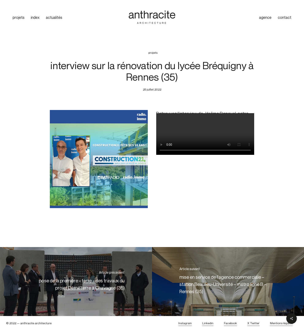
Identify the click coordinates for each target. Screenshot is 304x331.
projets (152, 52)
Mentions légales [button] (281, 323)
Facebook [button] (230, 323)
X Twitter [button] (253, 323)
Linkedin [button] (207, 323)
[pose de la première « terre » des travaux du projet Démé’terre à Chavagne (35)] (76, 281)
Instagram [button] (185, 323)
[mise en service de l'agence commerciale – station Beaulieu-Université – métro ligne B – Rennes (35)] (228, 281)
